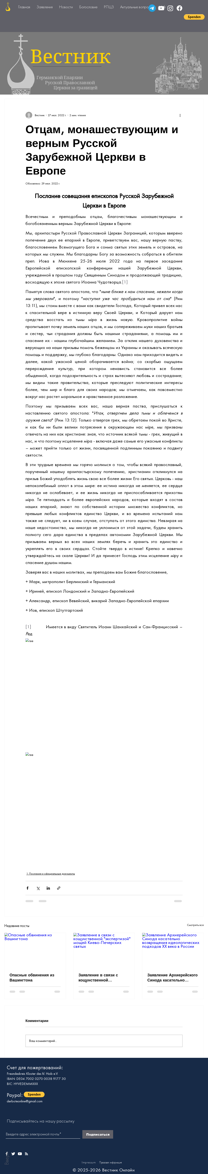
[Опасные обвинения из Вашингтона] (35, 950)
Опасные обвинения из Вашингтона (32, 977)
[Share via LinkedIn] (48, 888)
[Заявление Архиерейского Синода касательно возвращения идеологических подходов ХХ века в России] (173, 950)
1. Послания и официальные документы (50, 873)
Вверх (6, 1158)
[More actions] (180, 115)
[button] (194, 17)
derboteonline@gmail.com (24, 1101)
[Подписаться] (97, 1134)
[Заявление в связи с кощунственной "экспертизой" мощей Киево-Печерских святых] (104, 950)
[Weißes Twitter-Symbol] (13, 1153)
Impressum (89, 1162)
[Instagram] (170, 8)
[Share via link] (59, 888)
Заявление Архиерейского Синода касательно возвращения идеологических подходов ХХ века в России (172, 977)
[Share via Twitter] (38, 888)
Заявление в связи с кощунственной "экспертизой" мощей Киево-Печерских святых (102, 977)
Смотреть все (195, 925)
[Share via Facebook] (27, 888)
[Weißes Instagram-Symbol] (26, 1153)
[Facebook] (179, 8)
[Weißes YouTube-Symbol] (19, 1153)
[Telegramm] (152, 8)
